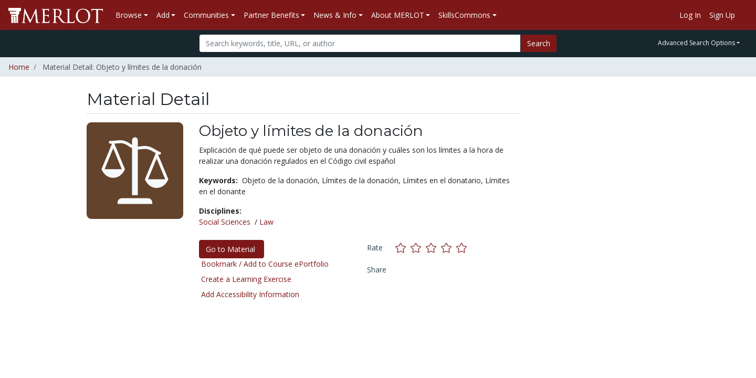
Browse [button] (129, 15)
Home (18, 67)
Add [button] (163, 15)
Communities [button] (206, 15)
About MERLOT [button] (397, 15)
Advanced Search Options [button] (696, 42)
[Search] (360, 43)
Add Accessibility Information (250, 294)
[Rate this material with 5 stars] (462, 247)
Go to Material (231, 249)
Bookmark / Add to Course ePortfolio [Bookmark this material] (265, 264)
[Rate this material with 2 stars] (418, 247)
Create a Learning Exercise (246, 279)
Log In (690, 15)
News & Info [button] (334, 15)
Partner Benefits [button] (271, 15)
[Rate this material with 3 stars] (433, 247)
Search (538, 43)
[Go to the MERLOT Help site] (743, 15)
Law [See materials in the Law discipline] (266, 222)
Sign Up (722, 15)
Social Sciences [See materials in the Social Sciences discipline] (224, 222)
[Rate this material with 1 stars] (403, 247)
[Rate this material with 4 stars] (448, 247)
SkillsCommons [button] (464, 15)
